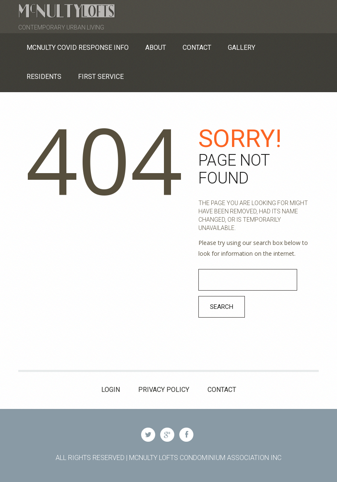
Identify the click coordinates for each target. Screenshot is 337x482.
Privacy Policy (163, 390)
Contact (222, 390)
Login (110, 390)
